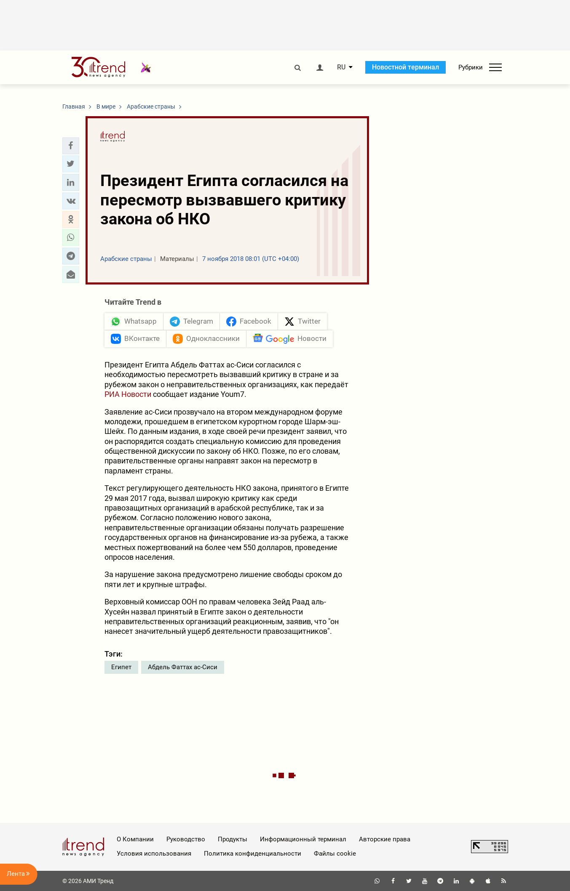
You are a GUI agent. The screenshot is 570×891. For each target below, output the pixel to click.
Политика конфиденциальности (252, 853)
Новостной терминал (405, 67)
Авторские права (384, 839)
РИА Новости (127, 394)
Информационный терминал (303, 839)
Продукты (232, 839)
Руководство (185, 839)
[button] (71, 145)
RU (341, 67)
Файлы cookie (335, 853)
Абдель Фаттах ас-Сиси (182, 667)
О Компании (135, 839)
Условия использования (154, 853)
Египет (121, 667)
